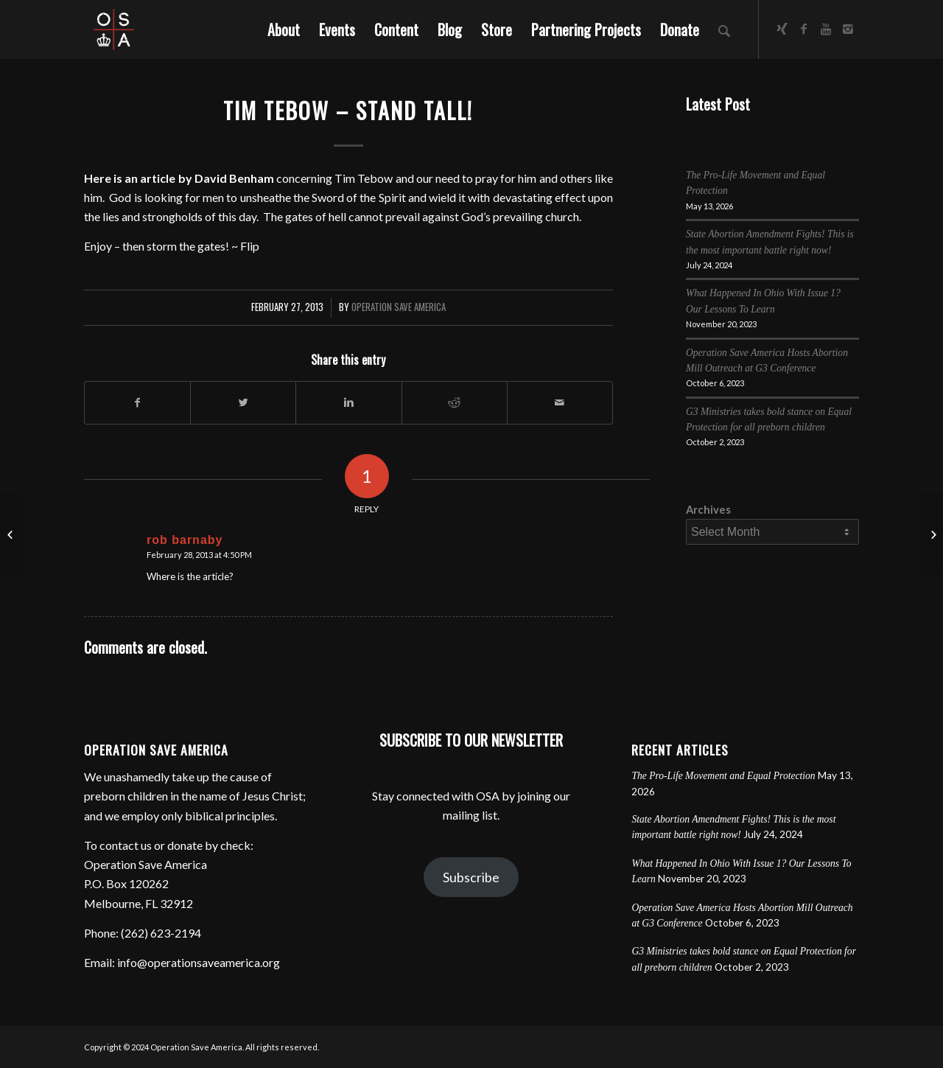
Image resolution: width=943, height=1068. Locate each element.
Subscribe (471, 877)
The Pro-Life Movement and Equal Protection (723, 775)
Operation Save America (398, 307)
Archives (708, 509)
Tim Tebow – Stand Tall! (348, 110)
